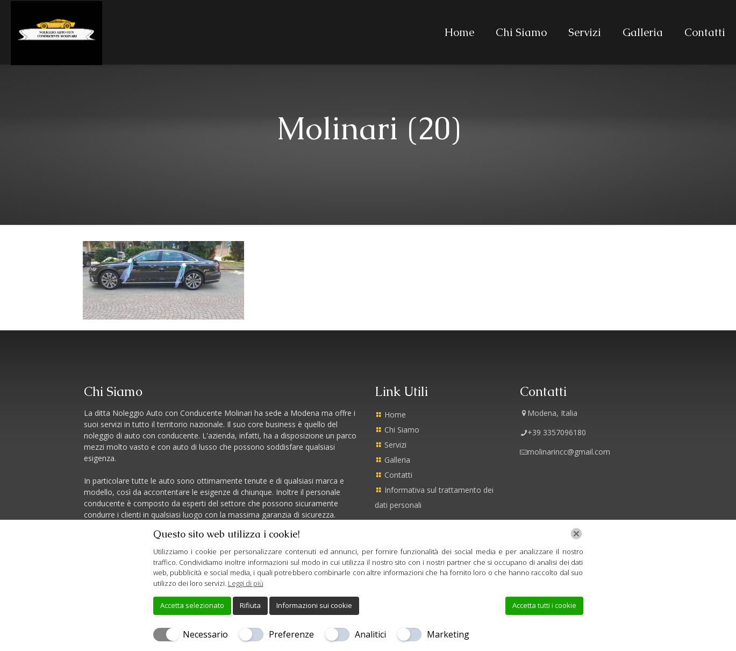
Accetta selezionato (192, 605)
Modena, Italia (548, 413)
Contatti (398, 475)
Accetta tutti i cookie (544, 605)
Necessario (205, 634)
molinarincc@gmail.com (565, 452)
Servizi (395, 445)
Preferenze (291, 634)
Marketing (448, 634)
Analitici (370, 634)
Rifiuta (250, 605)
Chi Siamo (401, 429)
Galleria (397, 460)
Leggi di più (245, 583)
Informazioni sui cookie (314, 605)
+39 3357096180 (553, 432)
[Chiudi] (576, 534)
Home (395, 414)
